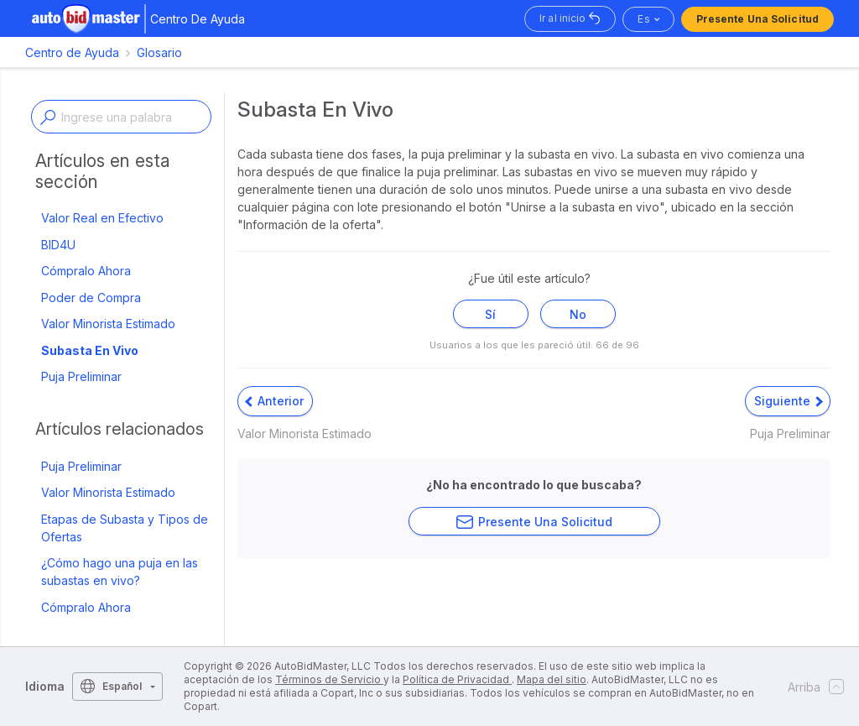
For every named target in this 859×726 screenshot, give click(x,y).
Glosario (159, 52)
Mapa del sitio (551, 679)
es (643, 19)
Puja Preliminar (81, 376)
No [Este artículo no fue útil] (578, 314)
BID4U (58, 245)
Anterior (274, 401)
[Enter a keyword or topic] (121, 116)
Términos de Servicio (329, 679)
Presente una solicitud (757, 19)
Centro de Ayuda (72, 52)
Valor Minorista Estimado (108, 323)
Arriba (811, 686)
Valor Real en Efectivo (102, 218)
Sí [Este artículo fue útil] (490, 314)
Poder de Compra (91, 297)
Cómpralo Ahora (86, 271)
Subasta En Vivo (89, 350)
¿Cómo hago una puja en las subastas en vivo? (119, 572)
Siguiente (788, 401)
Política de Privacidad (457, 679)
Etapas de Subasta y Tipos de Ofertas (124, 528)
